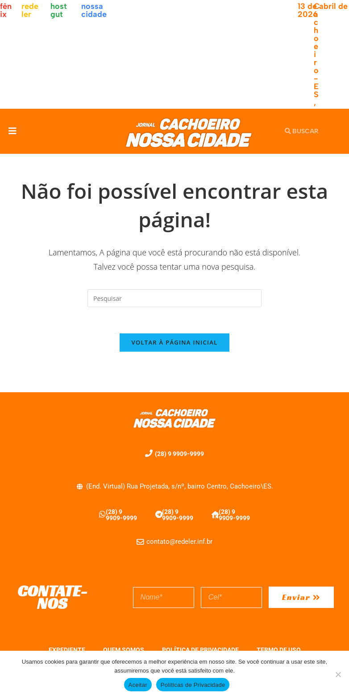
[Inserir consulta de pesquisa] (174, 298)
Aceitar (138, 685)
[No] (337, 674)
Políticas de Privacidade (193, 685)
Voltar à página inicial (174, 343)
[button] (12, 131)
